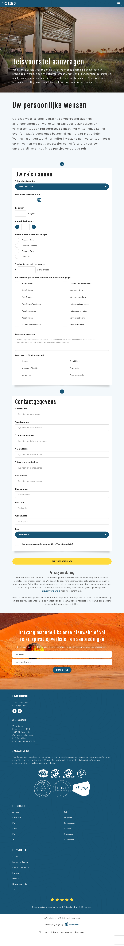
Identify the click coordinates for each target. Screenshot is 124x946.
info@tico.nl (20, 705)
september (69, 823)
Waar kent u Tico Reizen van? (29, 355)
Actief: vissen (27, 318)
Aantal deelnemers (24, 221)
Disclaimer (80, 932)
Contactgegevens (20, 696)
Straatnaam (21, 475)
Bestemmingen (19, 850)
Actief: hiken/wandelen (31, 304)
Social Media (75, 361)
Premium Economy (29, 245)
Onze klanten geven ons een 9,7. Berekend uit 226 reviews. (62, 907)
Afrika (15, 856)
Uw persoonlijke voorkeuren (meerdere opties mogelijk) (43, 277)
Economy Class (28, 240)
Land (17, 529)
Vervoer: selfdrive (77, 318)
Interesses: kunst (76, 290)
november (69, 834)
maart (15, 823)
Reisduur (19, 207)
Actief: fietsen (27, 290)
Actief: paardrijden (29, 311)
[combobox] (62, 186)
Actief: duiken (27, 283)
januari (16, 812)
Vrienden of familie (30, 368)
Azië (14, 889)
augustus (69, 817)
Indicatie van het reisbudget (30, 264)
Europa (15, 873)
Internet (25, 361)
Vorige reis (26, 375)
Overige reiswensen (25, 334)
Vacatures (43, 932)
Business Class (28, 251)
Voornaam (21, 408)
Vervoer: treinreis (77, 324)
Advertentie (74, 368)
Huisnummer (21, 488)
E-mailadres (22, 448)
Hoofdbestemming (25, 181)
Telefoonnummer (24, 435)
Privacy (54, 932)
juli (66, 812)
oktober (68, 828)
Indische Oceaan (20, 862)
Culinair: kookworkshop (31, 324)
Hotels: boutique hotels (79, 304)
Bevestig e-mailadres (26, 462)
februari (16, 817)
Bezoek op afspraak (22, 735)
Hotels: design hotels (78, 311)
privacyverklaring (51, 591)
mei (14, 834)
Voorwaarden (66, 932)
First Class (26, 256)
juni (14, 839)
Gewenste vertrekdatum (27, 194)
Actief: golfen (27, 297)
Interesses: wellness (78, 297)
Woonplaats (21, 515)
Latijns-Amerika (20, 867)
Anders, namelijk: (76, 375)
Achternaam (22, 422)
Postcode (19, 502)
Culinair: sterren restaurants (81, 283)
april (14, 828)
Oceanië (16, 878)
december (69, 839)
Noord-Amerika (20, 884)
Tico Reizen (9, 3)
